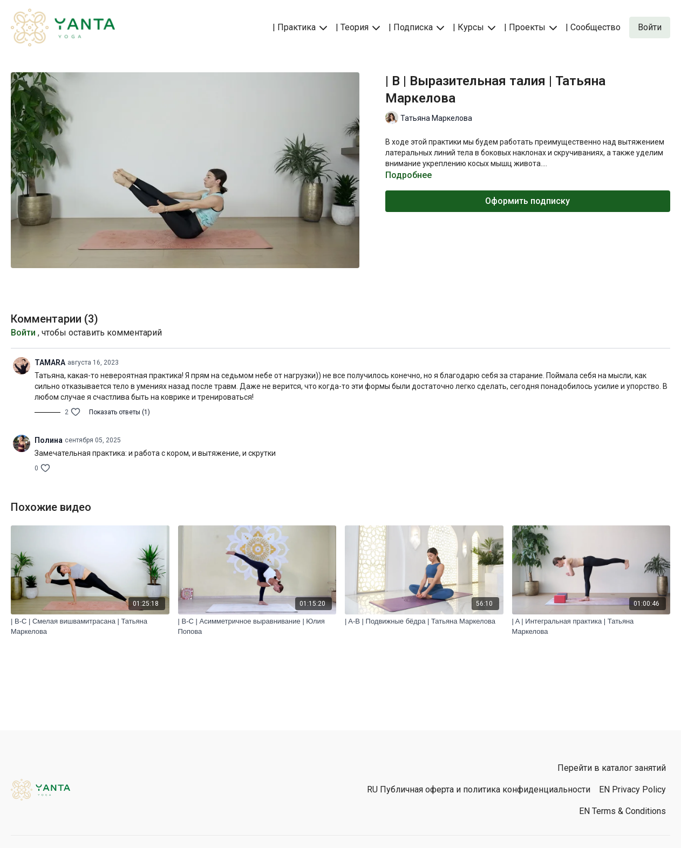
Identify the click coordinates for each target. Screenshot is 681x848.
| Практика (300, 27)
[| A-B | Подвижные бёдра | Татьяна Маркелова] (424, 621)
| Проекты (530, 27)
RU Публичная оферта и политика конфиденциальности (478, 789)
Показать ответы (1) (119, 412)
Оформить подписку (527, 201)
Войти (23, 332)
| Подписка (416, 27)
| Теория (358, 27)
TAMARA (50, 362)
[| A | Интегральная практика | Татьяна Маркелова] (591, 626)
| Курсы (474, 27)
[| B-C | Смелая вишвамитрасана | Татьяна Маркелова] (90, 626)
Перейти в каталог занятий (611, 768)
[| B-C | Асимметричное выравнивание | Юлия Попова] (257, 626)
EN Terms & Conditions (622, 811)
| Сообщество (593, 27)
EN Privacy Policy (632, 789)
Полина (49, 440)
